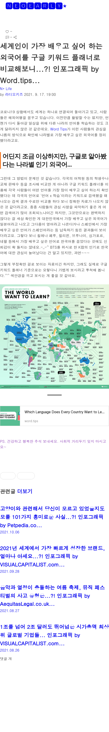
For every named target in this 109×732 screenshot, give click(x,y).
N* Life (6, 88)
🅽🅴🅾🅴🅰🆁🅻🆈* (36, 6)
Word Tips (58, 129)
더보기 (25, 491)
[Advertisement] (54, 699)
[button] (7, 20)
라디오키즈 (14, 94)
